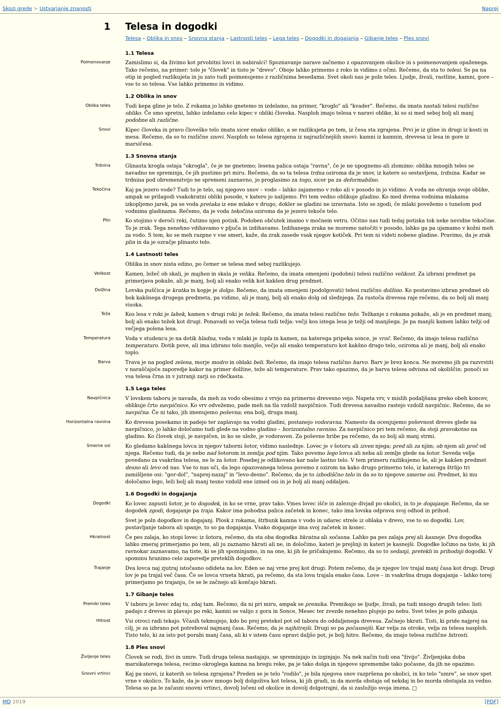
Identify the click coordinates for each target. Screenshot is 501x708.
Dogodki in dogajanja (332, 38)
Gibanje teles (381, 38)
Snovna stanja (206, 38)
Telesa (133, 38)
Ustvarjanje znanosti (66, 8)
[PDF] (491, 701)
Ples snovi (416, 38)
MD (7, 701)
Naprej (490, 8)
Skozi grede (17, 8)
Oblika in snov (165, 38)
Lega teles (286, 38)
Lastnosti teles (248, 38)
